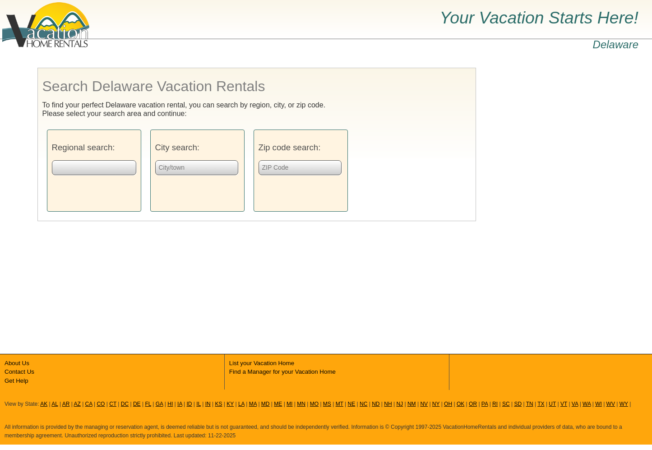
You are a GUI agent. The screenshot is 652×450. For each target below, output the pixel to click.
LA (241, 404)
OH (448, 404)
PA (484, 404)
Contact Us (19, 371)
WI (598, 404)
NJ (399, 404)
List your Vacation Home (261, 363)
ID (189, 404)
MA (253, 404)
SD (518, 404)
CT (112, 404)
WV (610, 404)
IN (208, 404)
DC (125, 404)
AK (43, 404)
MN (301, 404)
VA (575, 404)
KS (218, 404)
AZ (77, 404)
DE (137, 404)
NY (435, 404)
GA (159, 404)
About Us (17, 363)
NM (411, 404)
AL (54, 404)
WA (587, 404)
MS (327, 404)
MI (289, 404)
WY (624, 404)
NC (363, 404)
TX (540, 404)
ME (278, 404)
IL (198, 404)
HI (170, 404)
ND (375, 404)
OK (460, 404)
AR (66, 404)
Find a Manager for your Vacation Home (282, 371)
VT (563, 404)
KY (230, 404)
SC (506, 404)
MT (339, 404)
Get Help (16, 380)
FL (148, 404)
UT (552, 404)
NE (352, 404)
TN (529, 404)
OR (473, 404)
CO (101, 404)
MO (314, 404)
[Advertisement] (543, 203)
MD (265, 404)
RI (495, 404)
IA (179, 404)
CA (88, 404)
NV (424, 404)
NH (388, 404)
